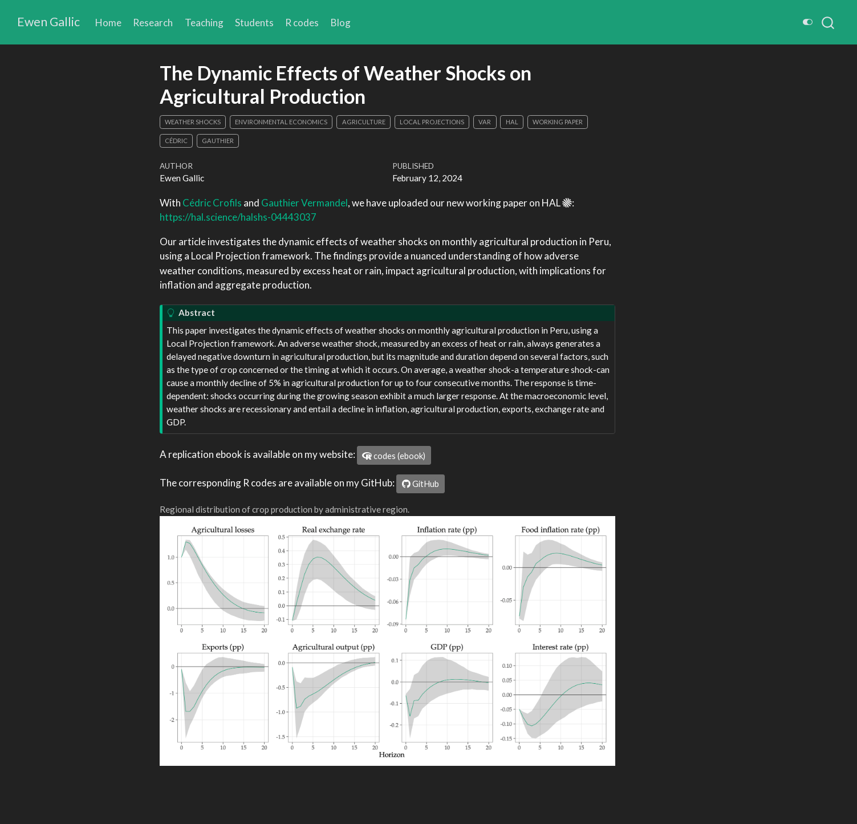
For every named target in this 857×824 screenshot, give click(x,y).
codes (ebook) (393, 455)
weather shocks (193, 121)
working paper (558, 121)
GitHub (420, 483)
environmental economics (281, 121)
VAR (484, 121)
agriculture (363, 121)
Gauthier (218, 140)
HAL (512, 121)
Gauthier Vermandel (304, 203)
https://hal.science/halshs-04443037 (238, 217)
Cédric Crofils (212, 203)
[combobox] (828, 22)
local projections (432, 121)
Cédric (176, 140)
